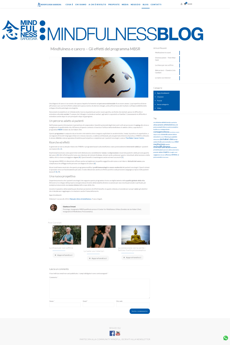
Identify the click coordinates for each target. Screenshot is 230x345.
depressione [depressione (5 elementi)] (157, 134)
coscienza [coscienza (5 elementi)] (172, 132)
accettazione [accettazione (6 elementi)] (157, 122)
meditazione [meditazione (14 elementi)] (159, 144)
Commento (53, 277)
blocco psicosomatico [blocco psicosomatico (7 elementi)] (170, 127)
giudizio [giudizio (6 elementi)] (174, 137)
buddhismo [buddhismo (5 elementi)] (156, 129)
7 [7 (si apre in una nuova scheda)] (54, 172)
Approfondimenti (163, 93)
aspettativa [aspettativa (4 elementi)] (174, 122)
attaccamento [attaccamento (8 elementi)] (158, 125)
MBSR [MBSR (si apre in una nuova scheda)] (60, 130)
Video (159, 108)
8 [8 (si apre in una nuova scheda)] (56, 172)
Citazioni (160, 97)
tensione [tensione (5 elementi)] (165, 157)
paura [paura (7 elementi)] (161, 150)
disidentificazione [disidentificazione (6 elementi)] (166, 134)
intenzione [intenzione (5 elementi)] (156, 139)
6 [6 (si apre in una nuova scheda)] (94, 163)
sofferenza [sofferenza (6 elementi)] (168, 155)
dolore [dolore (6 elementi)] (174, 134)
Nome (52, 301)
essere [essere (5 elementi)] (162, 137)
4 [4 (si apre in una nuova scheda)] (79, 157)
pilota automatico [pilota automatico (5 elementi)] (174, 150)
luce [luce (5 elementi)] (173, 142)
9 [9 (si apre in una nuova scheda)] (58, 172)
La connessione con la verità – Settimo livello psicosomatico (132, 249)
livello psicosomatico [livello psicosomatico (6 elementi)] (165, 142)
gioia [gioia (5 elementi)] (170, 137)
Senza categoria (163, 104)
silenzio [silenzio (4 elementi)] (162, 155)
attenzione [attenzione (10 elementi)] (168, 125)
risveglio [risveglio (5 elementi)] (171, 152)
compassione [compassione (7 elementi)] (164, 129)
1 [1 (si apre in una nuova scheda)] (58, 149)
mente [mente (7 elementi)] (167, 144)
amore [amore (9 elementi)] (164, 122)
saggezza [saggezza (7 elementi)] (156, 155)
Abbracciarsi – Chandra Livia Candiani (165, 71)
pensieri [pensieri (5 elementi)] (166, 150)
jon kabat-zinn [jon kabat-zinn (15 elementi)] (166, 139)
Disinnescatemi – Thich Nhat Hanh (165, 59)
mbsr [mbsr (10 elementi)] (177, 142)
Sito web (119, 301)
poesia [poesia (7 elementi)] (155, 152)
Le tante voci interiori (94, 251)
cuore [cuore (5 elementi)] (177, 132)
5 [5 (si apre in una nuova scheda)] (122, 157)
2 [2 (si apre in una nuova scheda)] (60, 149)
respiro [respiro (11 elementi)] (166, 152)
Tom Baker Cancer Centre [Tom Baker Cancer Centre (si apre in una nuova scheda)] (135, 138)
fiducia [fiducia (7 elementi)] (166, 137)
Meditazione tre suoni (163, 52)
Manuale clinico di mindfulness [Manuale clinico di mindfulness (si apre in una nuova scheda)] (80, 199)
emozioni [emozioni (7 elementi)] (156, 137)
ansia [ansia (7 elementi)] (169, 122)
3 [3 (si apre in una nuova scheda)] (57, 155)
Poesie (159, 101)
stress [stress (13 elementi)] (174, 154)
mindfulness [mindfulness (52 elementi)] (161, 147)
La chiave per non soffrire (61, 248)
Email (85, 301)
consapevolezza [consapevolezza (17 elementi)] (161, 131)
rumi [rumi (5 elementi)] (175, 152)
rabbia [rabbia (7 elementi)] (160, 152)
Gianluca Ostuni (69, 206)
